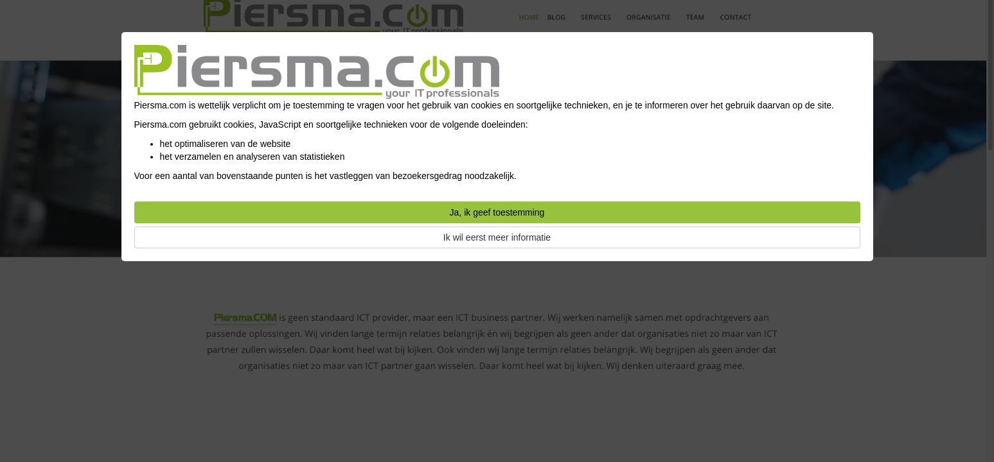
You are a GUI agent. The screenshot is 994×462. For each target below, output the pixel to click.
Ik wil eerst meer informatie (497, 237)
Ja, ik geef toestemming (497, 212)
